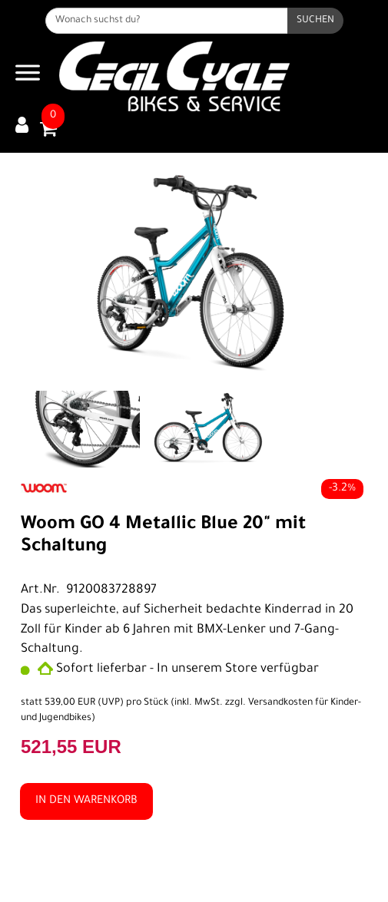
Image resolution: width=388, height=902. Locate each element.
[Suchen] (315, 21)
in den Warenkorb (86, 801)
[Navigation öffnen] (28, 76)
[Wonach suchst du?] (166, 21)
